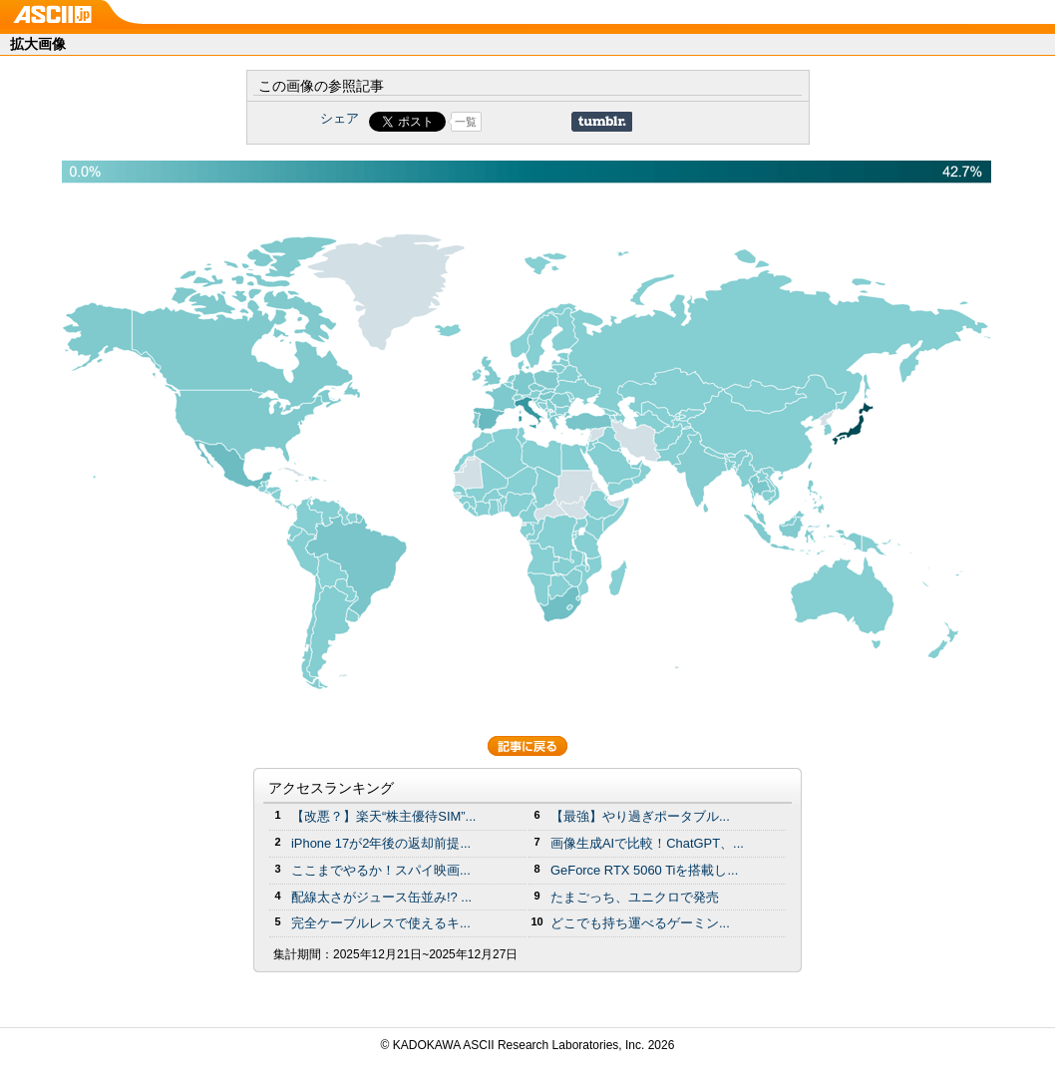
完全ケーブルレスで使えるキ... (381, 922)
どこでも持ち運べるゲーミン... (640, 922)
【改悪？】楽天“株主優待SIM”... (383, 816)
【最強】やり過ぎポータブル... (640, 816)
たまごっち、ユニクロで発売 (634, 897)
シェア (339, 118)
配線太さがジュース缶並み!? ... (381, 897)
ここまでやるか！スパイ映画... (381, 870)
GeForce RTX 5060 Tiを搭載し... (644, 870)
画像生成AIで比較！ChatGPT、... (647, 843)
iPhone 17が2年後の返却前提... (381, 843)
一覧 (466, 122)
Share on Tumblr (601, 122)
